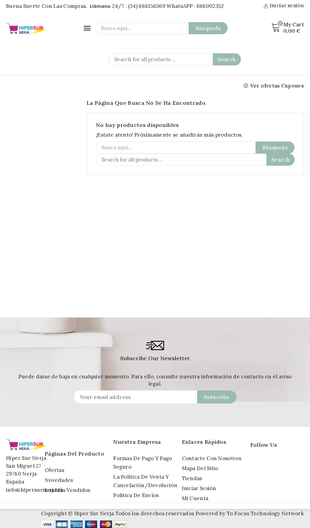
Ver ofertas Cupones (273, 85)
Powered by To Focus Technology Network (250, 513)
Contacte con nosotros (211, 458)
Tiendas (192, 478)
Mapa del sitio (200, 468)
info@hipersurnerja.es (34, 489)
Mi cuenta (195, 498)
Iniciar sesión (199, 488)
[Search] (175, 59)
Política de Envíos (136, 495)
